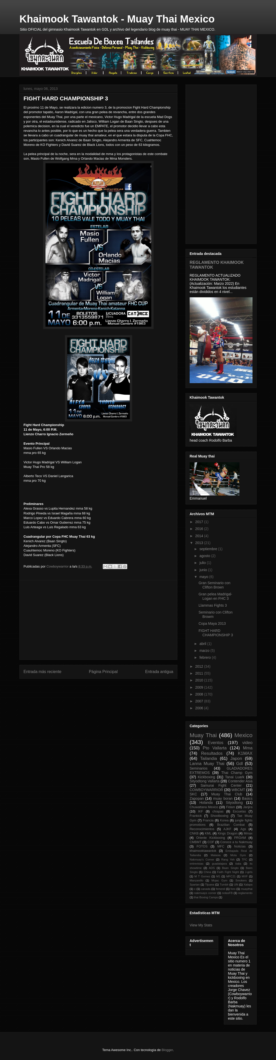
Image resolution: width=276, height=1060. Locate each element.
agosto (205, 556)
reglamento (245, 892)
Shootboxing (219, 816)
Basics (247, 798)
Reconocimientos (202, 829)
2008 (199, 694)
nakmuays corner (205, 892)
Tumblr (224, 884)
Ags (243, 829)
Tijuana (209, 884)
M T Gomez (202, 876)
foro (233, 888)
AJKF (227, 829)
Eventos (215, 742)
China (207, 872)
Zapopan (197, 798)
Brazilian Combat (231, 825)
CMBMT (195, 842)
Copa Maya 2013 (212, 623)
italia (238, 863)
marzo (204, 651)
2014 (199, 536)
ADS (212, 867)
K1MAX (245, 753)
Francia (208, 820)
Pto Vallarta (215, 748)
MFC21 (231, 876)
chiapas (217, 811)
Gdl (239, 763)
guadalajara (219, 863)
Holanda (206, 802)
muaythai (246, 888)
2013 (199, 543)
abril (203, 644)
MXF (245, 876)
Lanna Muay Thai (207, 763)
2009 (199, 687)
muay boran (223, 798)
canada (206, 888)
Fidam (230, 807)
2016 (199, 529)
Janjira (247, 807)
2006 (199, 708)
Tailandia (208, 758)
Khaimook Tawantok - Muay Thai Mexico (117, 19)
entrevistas (196, 863)
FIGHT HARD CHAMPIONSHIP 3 (216, 633)
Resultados (212, 753)
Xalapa (248, 884)
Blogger (167, 1050)
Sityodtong (234, 802)
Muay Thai (203, 735)
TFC (244, 859)
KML (208, 833)
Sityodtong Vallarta (205, 781)
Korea (224, 820)
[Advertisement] (98, 620)
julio (203, 563)
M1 (218, 876)
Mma (247, 748)
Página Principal (103, 671)
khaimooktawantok (203, 851)
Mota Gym (238, 855)
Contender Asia (240, 781)
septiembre (208, 549)
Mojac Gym (219, 880)
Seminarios (199, 768)
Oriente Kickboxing (210, 838)
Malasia (216, 855)
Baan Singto (230, 867)
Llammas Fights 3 (213, 605)
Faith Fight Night (228, 872)
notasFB (227, 892)
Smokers (241, 880)
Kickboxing (206, 777)
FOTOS (202, 846)
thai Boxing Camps (206, 897)
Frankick (196, 816)
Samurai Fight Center (221, 785)
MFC (220, 846)
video (247, 742)
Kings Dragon (227, 833)
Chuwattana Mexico (204, 807)
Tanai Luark (235, 777)
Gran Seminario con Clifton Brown (215, 585)
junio (203, 570)
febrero (205, 657)
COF (211, 842)
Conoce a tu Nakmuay (236, 842)
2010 (199, 680)
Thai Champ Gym (236, 773)
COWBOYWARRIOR (206, 790)
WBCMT (238, 790)
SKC (193, 794)
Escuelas (239, 811)
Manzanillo (196, 880)
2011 (199, 673)
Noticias (240, 846)
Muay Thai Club (226, 794)
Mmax (248, 833)
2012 (199, 666)
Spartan (195, 884)
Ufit (236, 884)
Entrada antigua (159, 671)
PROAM (240, 838)
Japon (236, 758)
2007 (199, 701)
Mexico (243, 735)
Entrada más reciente (42, 671)
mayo (204, 577)
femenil (220, 888)
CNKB (194, 833)
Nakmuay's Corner (202, 859)
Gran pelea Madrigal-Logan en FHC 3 (215, 596)
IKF (200, 811)
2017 (199, 522)
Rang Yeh (228, 859)
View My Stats (201, 925)
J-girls (248, 872)
